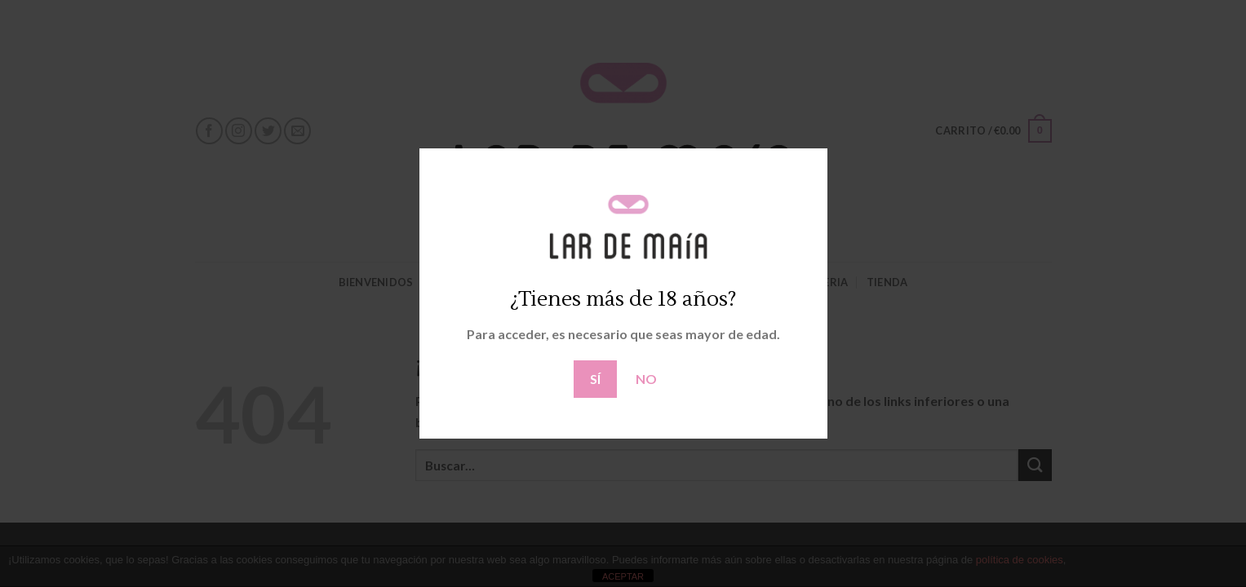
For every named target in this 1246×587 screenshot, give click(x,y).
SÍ (595, 378)
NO (646, 378)
